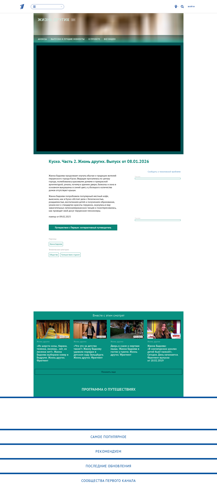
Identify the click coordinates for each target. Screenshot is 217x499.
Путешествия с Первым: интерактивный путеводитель (83, 227)
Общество (54, 255)
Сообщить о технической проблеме (164, 171)
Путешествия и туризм (70, 255)
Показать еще (108, 371)
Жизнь (54, 20)
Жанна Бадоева (56, 244)
